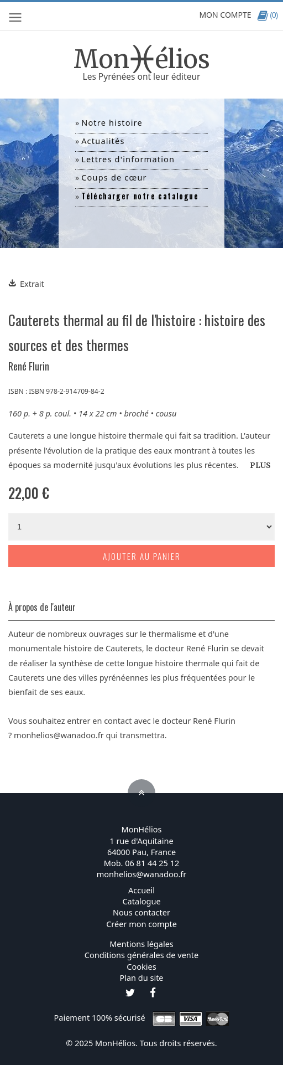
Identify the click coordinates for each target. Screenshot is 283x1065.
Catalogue (141, 901)
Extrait (26, 283)
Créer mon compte (141, 923)
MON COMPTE (225, 14)
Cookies (141, 966)
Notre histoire (112, 122)
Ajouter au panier (142, 556)
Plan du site (141, 977)
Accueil (141, 890)
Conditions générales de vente (141, 954)
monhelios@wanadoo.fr (59, 734)
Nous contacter (141, 912)
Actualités (102, 140)
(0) (267, 14)
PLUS (260, 465)
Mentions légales (141, 943)
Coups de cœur (114, 177)
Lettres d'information (128, 158)
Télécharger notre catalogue (139, 196)
